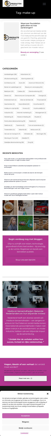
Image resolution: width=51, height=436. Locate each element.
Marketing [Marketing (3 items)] (8, 117)
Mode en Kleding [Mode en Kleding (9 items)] (23, 117)
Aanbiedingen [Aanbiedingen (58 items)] (10, 75)
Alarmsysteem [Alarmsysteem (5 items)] (27, 79)
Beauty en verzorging (30, 53)
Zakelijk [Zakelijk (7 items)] (25, 138)
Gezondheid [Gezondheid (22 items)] (24, 104)
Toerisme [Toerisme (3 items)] (20, 126)
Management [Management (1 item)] (40, 113)
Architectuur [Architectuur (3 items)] (9, 83)
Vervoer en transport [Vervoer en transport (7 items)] (12, 134)
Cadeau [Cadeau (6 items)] (21, 92)
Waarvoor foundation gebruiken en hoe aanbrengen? (30, 26)
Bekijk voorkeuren (25, 428)
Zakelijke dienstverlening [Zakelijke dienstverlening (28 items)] (14, 143)
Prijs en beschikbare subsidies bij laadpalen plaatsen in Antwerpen (22, 167)
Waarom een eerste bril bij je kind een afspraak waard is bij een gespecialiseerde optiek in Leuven (25, 180)
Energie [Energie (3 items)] (42, 96)
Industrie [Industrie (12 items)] (8, 113)
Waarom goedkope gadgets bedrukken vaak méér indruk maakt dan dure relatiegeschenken (23, 195)
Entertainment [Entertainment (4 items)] (10, 100)
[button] (48, 394)
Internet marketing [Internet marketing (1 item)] (24, 113)
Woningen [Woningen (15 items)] (41, 134)
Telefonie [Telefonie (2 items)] (8, 126)
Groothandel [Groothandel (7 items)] (38, 104)
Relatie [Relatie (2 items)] (32, 121)
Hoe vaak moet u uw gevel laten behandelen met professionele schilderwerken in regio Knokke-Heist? (25, 159)
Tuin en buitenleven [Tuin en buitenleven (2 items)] (36, 126)
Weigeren (25, 422)
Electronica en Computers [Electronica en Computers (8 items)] (25, 96)
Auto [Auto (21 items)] (22, 83)
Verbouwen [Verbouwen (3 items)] (35, 130)
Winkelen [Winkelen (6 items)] (28, 134)
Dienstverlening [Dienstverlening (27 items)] (35, 92)
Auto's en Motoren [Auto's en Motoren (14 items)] (36, 83)
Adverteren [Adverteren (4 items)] (25, 75)
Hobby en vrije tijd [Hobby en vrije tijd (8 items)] (11, 109)
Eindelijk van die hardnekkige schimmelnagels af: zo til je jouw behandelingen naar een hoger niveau (24, 188)
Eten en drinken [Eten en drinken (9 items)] (26, 100)
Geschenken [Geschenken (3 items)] (9, 104)
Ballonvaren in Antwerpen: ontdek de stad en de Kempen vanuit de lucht (23, 174)
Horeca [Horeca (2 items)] (26, 109)
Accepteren (25, 416)
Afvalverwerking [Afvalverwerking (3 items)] (10, 79)
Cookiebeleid (24, 433)
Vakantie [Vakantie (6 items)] (22, 130)
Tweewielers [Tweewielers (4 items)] (9, 130)
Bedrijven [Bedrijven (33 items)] (9, 92)
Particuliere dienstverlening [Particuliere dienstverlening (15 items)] (14, 121)
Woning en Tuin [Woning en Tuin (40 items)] (11, 138)
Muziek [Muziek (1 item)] (37, 117)
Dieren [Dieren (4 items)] (7, 96)
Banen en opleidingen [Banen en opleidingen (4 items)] (12, 87)
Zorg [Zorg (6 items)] (30, 143)
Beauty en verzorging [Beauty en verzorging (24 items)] (33, 87)
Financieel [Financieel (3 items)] (41, 100)
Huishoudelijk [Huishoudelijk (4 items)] (39, 109)
